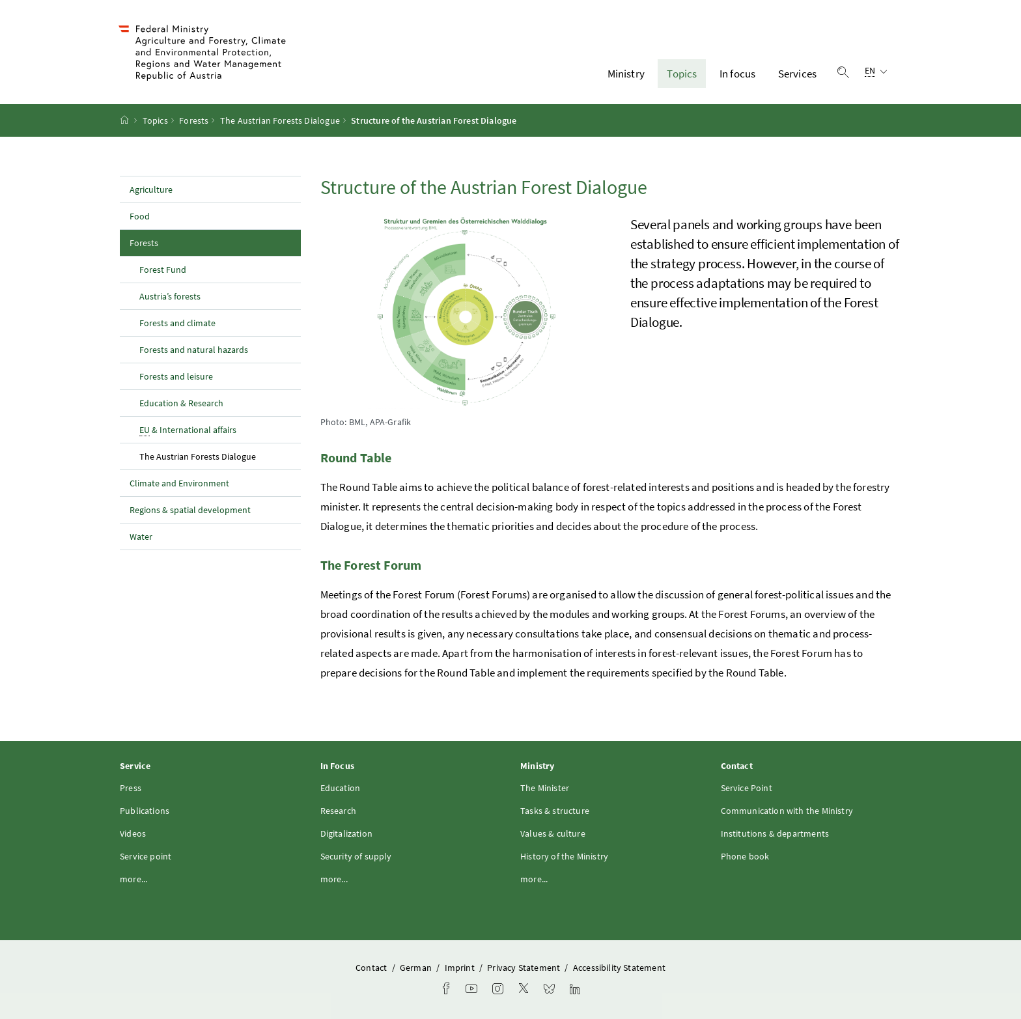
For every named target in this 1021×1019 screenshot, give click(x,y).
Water (141, 536)
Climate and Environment (179, 483)
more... (133, 879)
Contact (372, 967)
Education (340, 788)
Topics (682, 73)
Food (140, 216)
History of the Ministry (564, 856)
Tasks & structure (554, 811)
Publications (144, 811)
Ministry (626, 73)
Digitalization (346, 833)
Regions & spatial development (190, 510)
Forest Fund (162, 269)
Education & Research (181, 403)
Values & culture (552, 833)
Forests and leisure (176, 376)
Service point (145, 856)
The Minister (544, 788)
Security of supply (356, 856)
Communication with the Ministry (787, 811)
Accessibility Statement (619, 967)
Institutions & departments (775, 833)
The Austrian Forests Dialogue (280, 120)
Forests (193, 120)
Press (130, 788)
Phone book (745, 856)
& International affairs (187, 430)
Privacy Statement (524, 967)
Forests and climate (177, 323)
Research (338, 811)
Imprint (461, 967)
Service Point (746, 788)
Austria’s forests (170, 296)
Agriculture (151, 189)
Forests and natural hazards (193, 350)
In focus (737, 73)
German (417, 967)
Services (797, 73)
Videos (133, 833)
